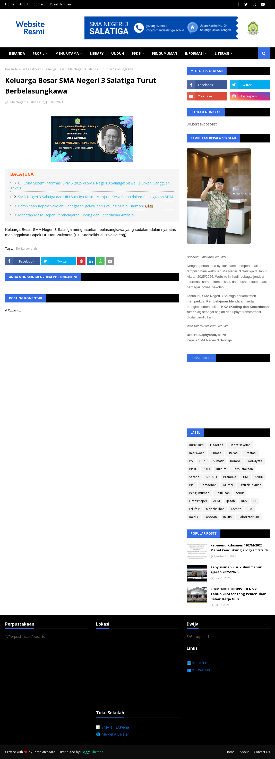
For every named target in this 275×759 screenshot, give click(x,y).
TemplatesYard (44, 752)
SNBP (240, 493)
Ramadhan (209, 485)
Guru (203, 461)
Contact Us (262, 752)
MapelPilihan (215, 509)
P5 (191, 461)
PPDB (193, 469)
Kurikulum (196, 445)
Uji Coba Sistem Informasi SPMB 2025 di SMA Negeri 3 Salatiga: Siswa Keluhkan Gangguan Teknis (90, 185)
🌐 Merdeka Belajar (112, 734)
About (23, 4)
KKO (207, 469)
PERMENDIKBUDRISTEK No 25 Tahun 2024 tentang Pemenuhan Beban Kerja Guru (238, 594)
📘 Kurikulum (198, 662)
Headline (216, 445)
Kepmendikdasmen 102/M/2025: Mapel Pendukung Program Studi (239, 548)
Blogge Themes (91, 752)
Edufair (194, 509)
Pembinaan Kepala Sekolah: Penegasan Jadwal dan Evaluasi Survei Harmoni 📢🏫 (85, 206)
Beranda (11, 69)
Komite (236, 509)
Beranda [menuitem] (17, 53)
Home (9, 4)
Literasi (233, 453)
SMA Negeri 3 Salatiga (24, 102)
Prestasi (250, 453)
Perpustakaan (243, 469)
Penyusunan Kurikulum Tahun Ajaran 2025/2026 (236, 570)
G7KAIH (211, 477)
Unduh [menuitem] (117, 53)
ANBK (259, 477)
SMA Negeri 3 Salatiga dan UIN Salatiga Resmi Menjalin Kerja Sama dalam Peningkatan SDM (95, 196)
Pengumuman (199, 493)
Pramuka (229, 477)
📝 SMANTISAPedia (112, 727)
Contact (39, 4)
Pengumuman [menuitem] (164, 53)
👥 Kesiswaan (198, 669)
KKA (244, 501)
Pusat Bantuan (60, 4)
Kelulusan (223, 493)
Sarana (194, 477)
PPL (191, 485)
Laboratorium (249, 517)
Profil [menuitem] (38, 53)
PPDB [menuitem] (136, 53)
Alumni (228, 485)
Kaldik (193, 517)
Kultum (221, 469)
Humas (216, 453)
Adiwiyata (255, 461)
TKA (245, 477)
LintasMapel (198, 501)
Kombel (236, 461)
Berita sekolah (30, 69)
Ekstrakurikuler (250, 485)
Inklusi (227, 517)
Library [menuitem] (97, 53)
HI (254, 501)
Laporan (210, 517)
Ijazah (230, 501)
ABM (216, 501)
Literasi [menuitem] (222, 53)
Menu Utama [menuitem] (67, 53)
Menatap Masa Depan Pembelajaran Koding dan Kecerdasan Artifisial (76, 215)
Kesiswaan (196, 453)
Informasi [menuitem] (194, 53)
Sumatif (218, 461)
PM (250, 509)
